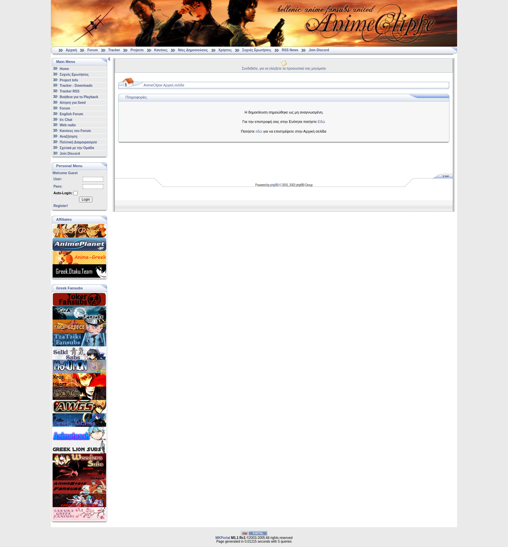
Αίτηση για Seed (72, 103)
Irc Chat (66, 119)
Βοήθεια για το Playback (79, 97)
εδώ (259, 131)
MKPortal (222, 538)
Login (86, 199)
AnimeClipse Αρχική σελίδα (164, 85)
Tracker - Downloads (76, 85)
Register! (61, 206)
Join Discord (319, 50)
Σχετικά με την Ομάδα (77, 148)
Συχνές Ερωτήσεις (257, 50)
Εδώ (321, 122)
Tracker (114, 50)
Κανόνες (160, 50)
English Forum (71, 114)
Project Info (69, 80)
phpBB (274, 185)
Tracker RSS (69, 91)
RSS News (290, 50)
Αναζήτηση (68, 136)
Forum (92, 50)
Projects (137, 50)
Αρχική (71, 50)
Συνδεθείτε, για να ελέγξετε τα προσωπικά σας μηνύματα (284, 68)
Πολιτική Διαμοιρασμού (78, 142)
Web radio (68, 125)
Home (64, 69)
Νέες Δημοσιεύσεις (193, 50)
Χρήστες (225, 50)
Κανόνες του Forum (75, 131)
